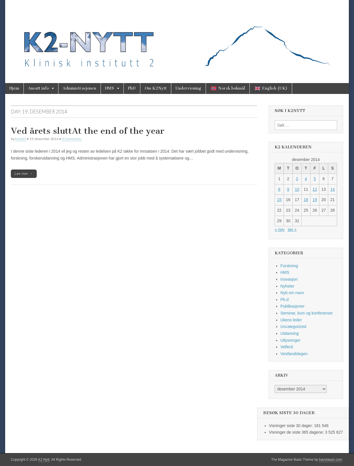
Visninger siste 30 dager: (291, 425)
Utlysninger (290, 340)
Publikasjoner (292, 306)
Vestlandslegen (294, 353)
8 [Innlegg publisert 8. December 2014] (279, 189)
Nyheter (287, 286)
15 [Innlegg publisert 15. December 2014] (279, 199)
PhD (132, 88)
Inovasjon (289, 279)
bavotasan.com (330, 460)
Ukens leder (291, 320)
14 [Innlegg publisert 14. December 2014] (332, 189)
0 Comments (71, 139)
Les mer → (24, 174)
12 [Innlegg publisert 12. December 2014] (314, 189)
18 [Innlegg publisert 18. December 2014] (306, 199)
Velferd (286, 347)
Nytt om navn (292, 292)
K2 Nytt (44, 460)
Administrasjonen (79, 88)
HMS (109, 88)
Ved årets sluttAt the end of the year (87, 131)
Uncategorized (293, 326)
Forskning (289, 266)
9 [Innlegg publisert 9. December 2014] (288, 189)
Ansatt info (38, 88)
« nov (279, 229)
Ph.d (284, 299)
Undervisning (188, 88)
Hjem (14, 88)
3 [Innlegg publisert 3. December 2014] (297, 178)
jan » (292, 229)
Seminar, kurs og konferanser (306, 313)
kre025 (20, 139)
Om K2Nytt (156, 88)
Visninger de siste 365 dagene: (297, 432)
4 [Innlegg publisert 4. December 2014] (306, 178)
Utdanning (289, 333)
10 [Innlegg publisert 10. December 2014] (297, 189)
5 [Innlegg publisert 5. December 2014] (315, 178)
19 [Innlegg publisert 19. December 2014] (314, 199)
